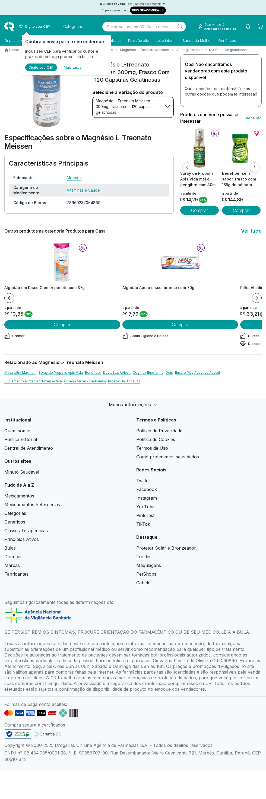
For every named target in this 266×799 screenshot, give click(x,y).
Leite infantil (166, 40)
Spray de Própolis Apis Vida (61, 372)
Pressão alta (138, 40)
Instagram (146, 498)
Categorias (15, 513)
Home (14, 50)
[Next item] (257, 298)
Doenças (13, 556)
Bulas (10, 548)
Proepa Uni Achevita (124, 381)
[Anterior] (187, 167)
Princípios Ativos (21, 539)
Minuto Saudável (21, 472)
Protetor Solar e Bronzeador (166, 548)
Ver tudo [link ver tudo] (254, 118)
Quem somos (17, 430)
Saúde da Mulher (197, 40)
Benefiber (93, 372)
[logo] (9, 26)
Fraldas (143, 556)
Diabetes (114, 40)
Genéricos (227, 40)
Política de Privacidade (159, 430)
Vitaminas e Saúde (83, 190)
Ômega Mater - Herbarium (85, 381)
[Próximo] (254, 167)
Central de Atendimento (28, 448)
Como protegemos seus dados (167, 456)
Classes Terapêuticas (26, 530)
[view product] (199, 148)
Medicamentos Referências (32, 504)
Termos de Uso (152, 448)
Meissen (74, 177)
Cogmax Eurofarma (148, 372)
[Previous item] (9, 298)
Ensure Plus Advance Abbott (197, 372)
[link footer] (17, 734)
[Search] (180, 26)
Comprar (199, 210)
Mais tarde (73, 67)
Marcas (12, 565)
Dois (169, 372)
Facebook (146, 489)
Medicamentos (19, 496)
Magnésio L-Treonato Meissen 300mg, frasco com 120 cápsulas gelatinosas (133, 107)
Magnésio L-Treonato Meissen (144, 50)
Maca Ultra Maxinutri (20, 372)
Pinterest (145, 515)
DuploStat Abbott (117, 372)
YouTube (145, 506)
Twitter (143, 480)
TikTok (143, 524)
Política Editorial (20, 439)
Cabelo (143, 582)
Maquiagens (148, 565)
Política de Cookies (155, 439)
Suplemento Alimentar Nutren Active (33, 381)
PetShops (146, 574)
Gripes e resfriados (20, 40)
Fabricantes (16, 574)
